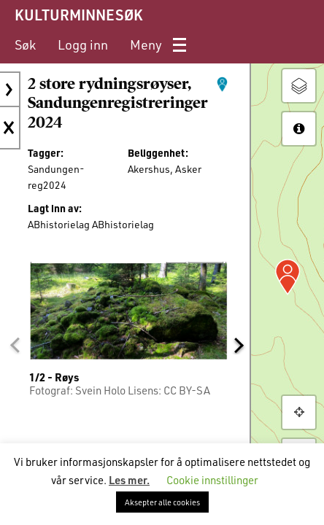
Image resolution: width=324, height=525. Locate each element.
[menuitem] (25, 45)
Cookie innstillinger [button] (212, 479)
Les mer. (129, 479)
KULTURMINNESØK (78, 14)
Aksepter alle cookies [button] (162, 502)
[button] (14, 345)
